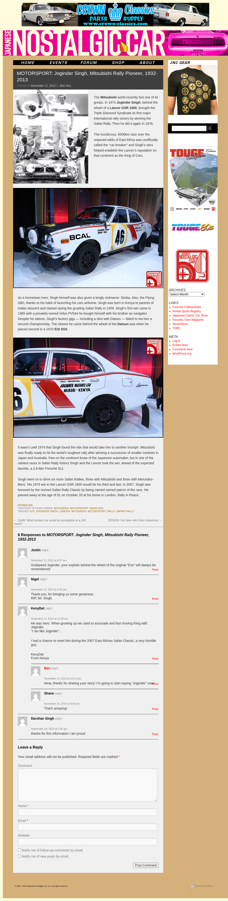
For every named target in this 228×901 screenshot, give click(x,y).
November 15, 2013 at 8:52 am (62, 703)
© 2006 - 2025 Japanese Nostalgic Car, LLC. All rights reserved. (41, 886)
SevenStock (180, 324)
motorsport (79, 508)
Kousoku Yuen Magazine (188, 319)
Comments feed (183, 349)
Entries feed (180, 345)
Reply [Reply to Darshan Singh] (155, 734)
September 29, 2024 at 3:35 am (49, 728)
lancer (65, 511)
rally (111, 511)
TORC (177, 328)
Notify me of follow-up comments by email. (53, 850)
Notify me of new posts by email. (45, 856)
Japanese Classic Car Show (190, 315)
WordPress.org (182, 353)
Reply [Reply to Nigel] (155, 598)
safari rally (125, 511)
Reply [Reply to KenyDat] (155, 658)
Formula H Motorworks (187, 307)
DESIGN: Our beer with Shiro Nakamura (135, 520)
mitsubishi (61, 508)
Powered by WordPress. (204, 886)
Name (23, 806)
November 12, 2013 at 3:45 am (49, 589)
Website (24, 835)
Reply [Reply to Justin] (155, 569)
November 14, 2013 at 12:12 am (62, 678)
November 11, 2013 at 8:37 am (49, 560)
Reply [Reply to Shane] (155, 708)
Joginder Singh (47, 511)
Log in (176, 341)
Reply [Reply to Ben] (155, 683)
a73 (32, 511)
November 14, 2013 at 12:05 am (49, 618)
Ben (47, 668)
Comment (25, 766)
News (93, 508)
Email (23, 821)
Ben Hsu (65, 85)
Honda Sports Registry (187, 311)
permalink (25, 505)
